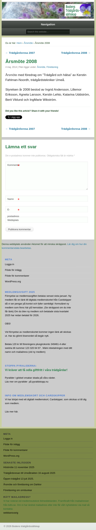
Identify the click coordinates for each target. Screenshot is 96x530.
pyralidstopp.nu (40, 381)
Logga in (9, 264)
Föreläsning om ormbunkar (17, 490)
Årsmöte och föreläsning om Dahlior (22, 484)
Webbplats (13, 220)
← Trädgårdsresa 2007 (20, 52)
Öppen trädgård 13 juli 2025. (18, 478)
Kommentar (13, 165)
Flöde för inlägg (13, 270)
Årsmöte (28, 43)
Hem (19, 43)
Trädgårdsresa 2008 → (76, 52)
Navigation (48, 24)
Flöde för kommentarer (17, 275)
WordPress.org (13, 281)
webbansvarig (10, 512)
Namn (13, 199)
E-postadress (13, 212)
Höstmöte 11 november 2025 (18, 467)
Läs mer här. (11, 411)
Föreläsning (52, 67)
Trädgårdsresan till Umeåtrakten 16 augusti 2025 (29, 473)
